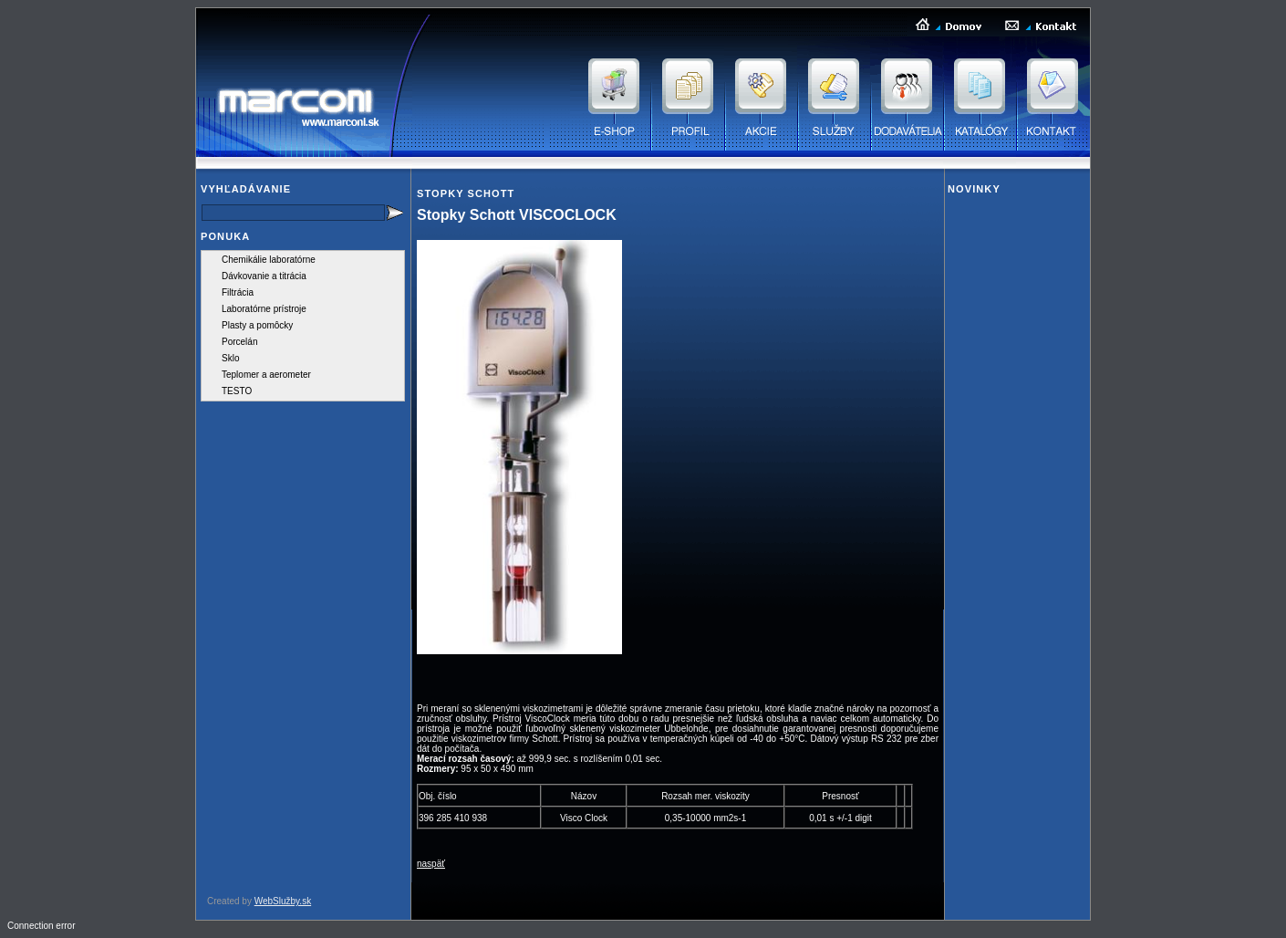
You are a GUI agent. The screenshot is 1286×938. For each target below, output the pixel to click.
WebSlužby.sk (282, 901)
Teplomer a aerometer (266, 375)
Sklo (230, 358)
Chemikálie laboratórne (269, 260)
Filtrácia (238, 292)
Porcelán (239, 342)
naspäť (431, 864)
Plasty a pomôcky (257, 325)
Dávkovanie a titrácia (264, 276)
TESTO (237, 391)
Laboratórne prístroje (264, 309)
